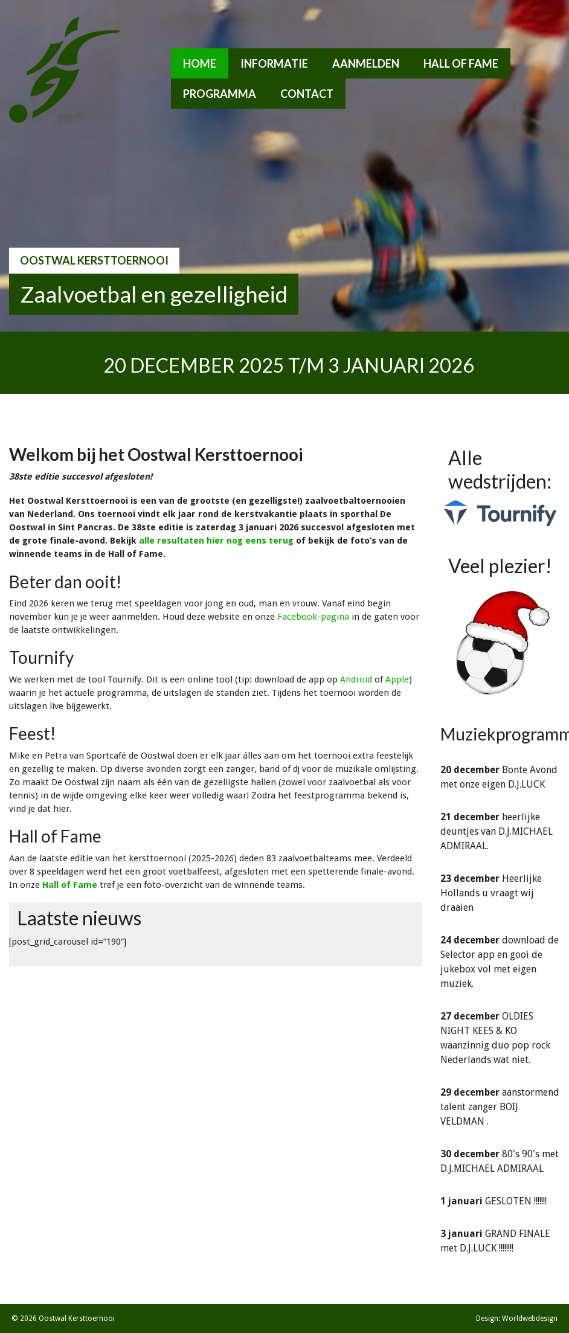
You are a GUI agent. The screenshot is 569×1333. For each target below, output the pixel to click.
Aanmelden (365, 63)
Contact (306, 93)
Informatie (274, 63)
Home (199, 63)
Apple (397, 679)
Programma (219, 93)
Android (356, 679)
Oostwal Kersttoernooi (94, 260)
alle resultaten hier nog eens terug (216, 540)
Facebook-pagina (313, 616)
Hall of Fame (460, 63)
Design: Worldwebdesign (517, 1318)
